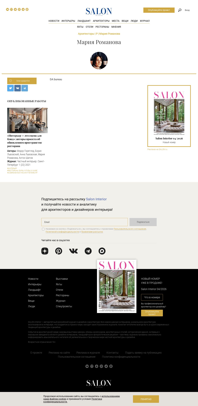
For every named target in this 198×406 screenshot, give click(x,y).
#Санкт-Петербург (29, 173)
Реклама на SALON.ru (157, 149)
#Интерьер (12, 168)
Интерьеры (68, 21)
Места (115, 21)
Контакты (113, 352)
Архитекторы (101, 21)
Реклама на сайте (59, 352)
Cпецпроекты (64, 306)
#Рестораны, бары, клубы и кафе (22, 170)
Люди (134, 21)
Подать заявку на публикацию (143, 352)
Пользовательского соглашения (130, 229)
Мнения (116, 26)
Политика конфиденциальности (121, 356)
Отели (89, 26)
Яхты (80, 26)
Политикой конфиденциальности (62, 232)
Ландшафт (84, 21)
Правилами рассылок (92, 232)
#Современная (14, 173)
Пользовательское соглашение (76, 356)
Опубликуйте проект (159, 10)
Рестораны (102, 26)
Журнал (145, 21)
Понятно (146, 399)
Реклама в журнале (88, 352)
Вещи (125, 21)
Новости (54, 21)
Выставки (62, 278)
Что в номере (152, 297)
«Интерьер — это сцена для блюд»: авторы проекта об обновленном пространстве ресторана (24, 141)
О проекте (36, 352)
